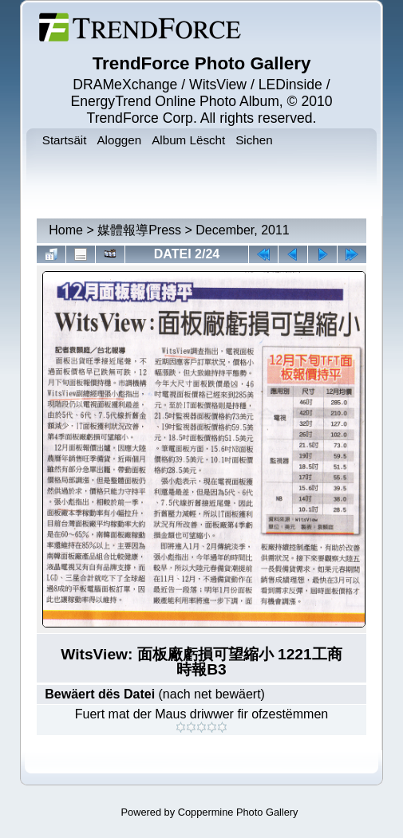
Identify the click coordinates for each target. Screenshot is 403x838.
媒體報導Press (139, 230)
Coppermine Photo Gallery (238, 812)
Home (66, 230)
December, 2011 (242, 230)
